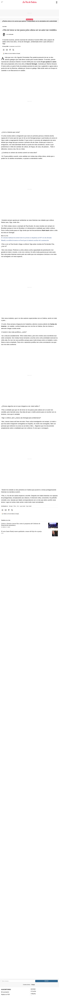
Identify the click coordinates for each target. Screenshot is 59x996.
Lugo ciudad (22, 506)
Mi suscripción (5, 992)
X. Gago (8, 527)
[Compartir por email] (7, 49)
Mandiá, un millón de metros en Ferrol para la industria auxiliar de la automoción (25, 240)
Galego (33, 984)
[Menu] (2, 2)
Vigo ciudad (28, 506)
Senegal (11, 506)
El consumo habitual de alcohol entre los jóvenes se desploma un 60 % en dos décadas (26, 237)
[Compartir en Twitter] (13, 49)
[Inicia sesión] (56, 2)
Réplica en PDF (5, 994)
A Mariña (33, 993)
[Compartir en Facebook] (10, 49)
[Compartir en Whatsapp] (3, 49)
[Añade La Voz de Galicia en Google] (11, 53)
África (14, 506)
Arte (18, 506)
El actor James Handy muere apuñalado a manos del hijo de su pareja (21, 531)
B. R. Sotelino (10, 34)
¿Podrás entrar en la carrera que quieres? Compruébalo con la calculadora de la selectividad (29, 21)
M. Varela (3, 527)
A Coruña (33, 991)
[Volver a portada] (29, 2)
